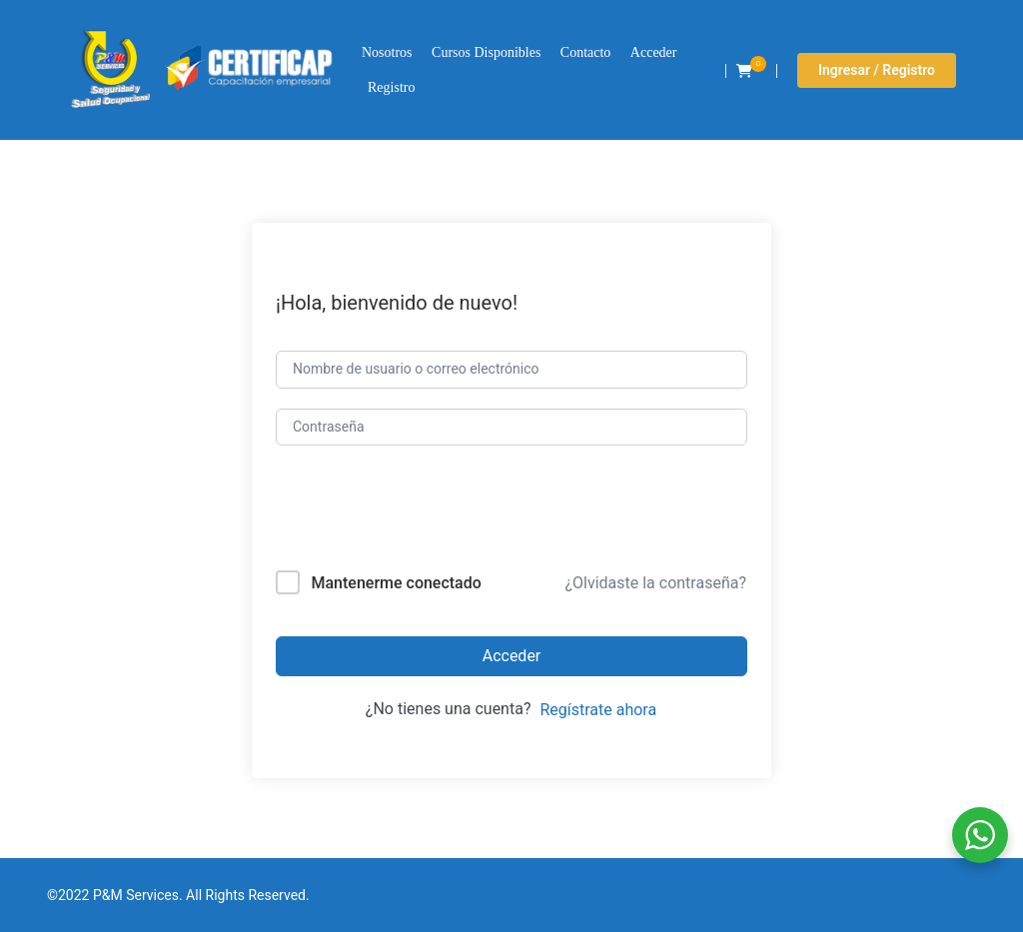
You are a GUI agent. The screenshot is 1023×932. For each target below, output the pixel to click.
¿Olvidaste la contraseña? (655, 582)
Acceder (653, 52)
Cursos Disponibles (486, 52)
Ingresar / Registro (876, 70)
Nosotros (387, 52)
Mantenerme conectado (396, 582)
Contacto (585, 52)
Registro (391, 87)
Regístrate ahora (597, 709)
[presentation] (411, 511)
